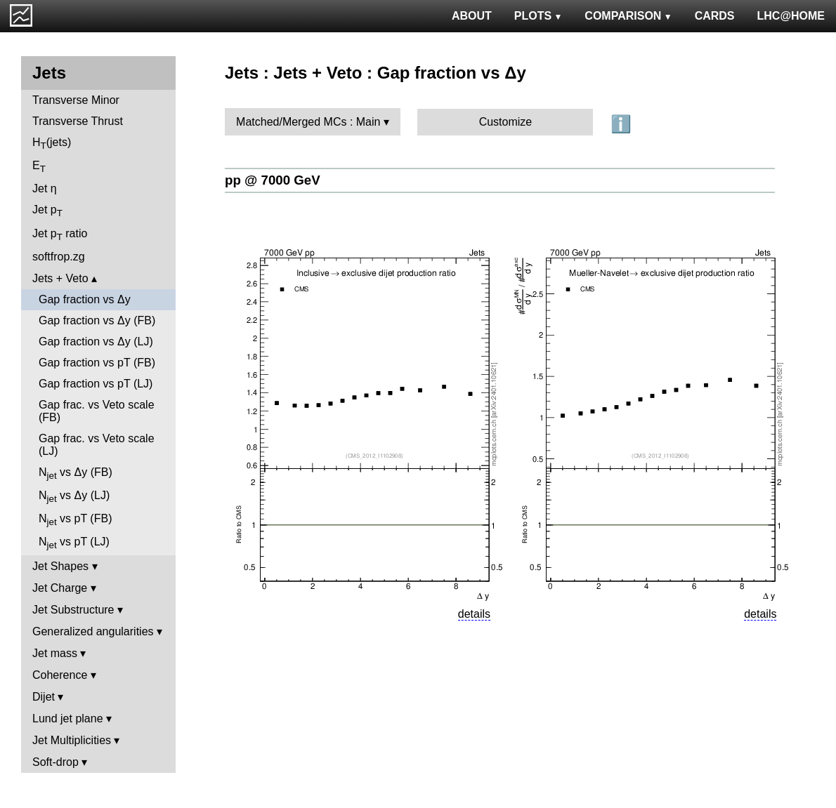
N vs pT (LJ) (74, 543)
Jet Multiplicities (71, 740)
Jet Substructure (73, 610)
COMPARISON (628, 16)
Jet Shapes (60, 566)
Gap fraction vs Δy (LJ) (96, 341)
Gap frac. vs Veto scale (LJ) (97, 444)
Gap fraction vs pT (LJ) (95, 384)
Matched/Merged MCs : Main (308, 122)
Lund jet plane (67, 718)
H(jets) (51, 143)
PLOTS (538, 16)
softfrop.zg (58, 257)
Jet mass (54, 653)
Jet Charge (59, 588)
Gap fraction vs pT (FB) (97, 363)
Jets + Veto (60, 278)
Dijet (43, 697)
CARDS (715, 16)
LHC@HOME (791, 16)
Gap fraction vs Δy (85, 299)
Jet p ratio (59, 234)
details (474, 614)
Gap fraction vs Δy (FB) (97, 320)
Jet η (44, 188)
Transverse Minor (75, 100)
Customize (506, 122)
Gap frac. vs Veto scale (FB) (97, 411)
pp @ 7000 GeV (272, 180)
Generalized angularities (93, 631)
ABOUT (472, 16)
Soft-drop (55, 762)
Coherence (59, 675)
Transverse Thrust (77, 121)
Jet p (47, 211)
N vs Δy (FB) (75, 473)
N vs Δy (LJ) (74, 496)
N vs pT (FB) (75, 519)
